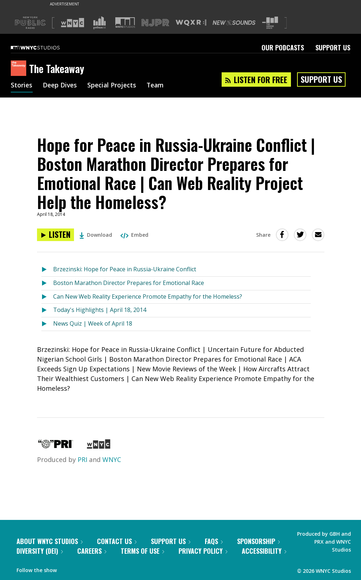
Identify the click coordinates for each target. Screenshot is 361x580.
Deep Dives (61, 85)
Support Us (332, 47)
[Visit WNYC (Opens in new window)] (72, 22)
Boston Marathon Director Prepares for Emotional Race (128, 283)
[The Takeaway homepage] (20, 68)
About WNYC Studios (50, 541)
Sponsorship (258, 541)
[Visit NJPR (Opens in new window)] (155, 23)
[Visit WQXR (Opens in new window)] (191, 22)
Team (158, 85)
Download (95, 234)
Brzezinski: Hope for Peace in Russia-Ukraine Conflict (124, 269)
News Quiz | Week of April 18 (92, 323)
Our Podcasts (283, 47)
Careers (91, 551)
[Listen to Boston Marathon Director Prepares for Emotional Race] (47, 283)
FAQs (214, 541)
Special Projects (114, 85)
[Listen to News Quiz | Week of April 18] (47, 324)
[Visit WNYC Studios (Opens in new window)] (125, 22)
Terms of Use (142, 551)
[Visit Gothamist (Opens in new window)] (99, 22)
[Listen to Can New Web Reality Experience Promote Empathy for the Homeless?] (47, 297)
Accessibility (264, 551)
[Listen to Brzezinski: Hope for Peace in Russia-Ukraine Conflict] (47, 269)
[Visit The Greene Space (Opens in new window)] (270, 23)
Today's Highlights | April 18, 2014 (99, 310)
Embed (134, 234)
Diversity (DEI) (40, 551)
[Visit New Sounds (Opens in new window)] (234, 22)
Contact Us (116, 541)
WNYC (111, 459)
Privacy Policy (203, 551)
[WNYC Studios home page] (44, 47)
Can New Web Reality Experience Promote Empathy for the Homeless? (147, 296)
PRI (82, 459)
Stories (22, 85)
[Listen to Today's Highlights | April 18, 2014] (47, 310)
